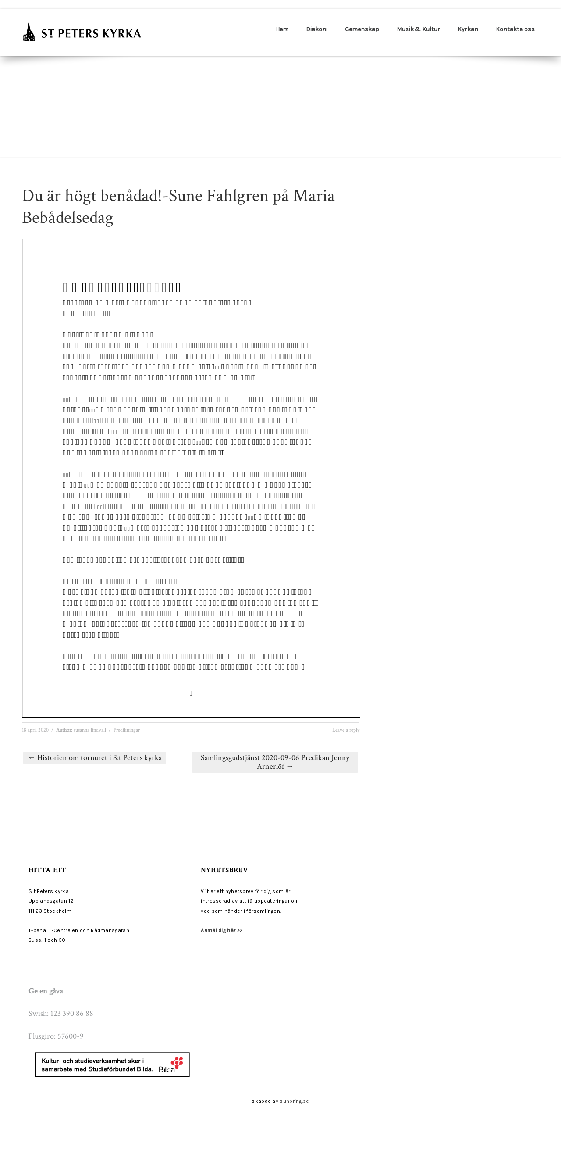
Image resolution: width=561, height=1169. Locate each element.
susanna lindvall (90, 730)
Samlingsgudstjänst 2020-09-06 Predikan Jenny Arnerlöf (275, 762)
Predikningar (127, 730)
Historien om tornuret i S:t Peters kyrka (95, 758)
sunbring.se (294, 1101)
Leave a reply (345, 730)
